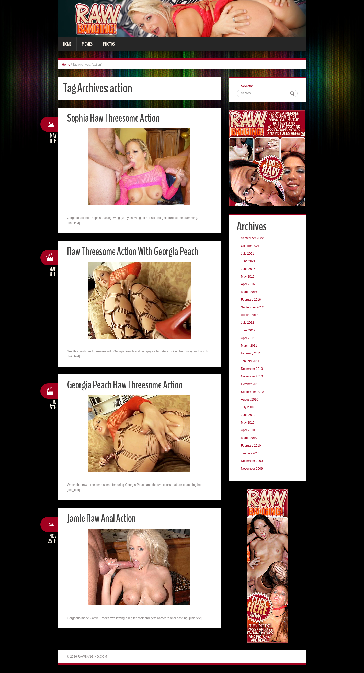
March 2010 (250, 438)
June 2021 (249, 262)
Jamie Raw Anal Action (102, 518)
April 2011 (248, 338)
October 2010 (251, 384)
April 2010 (248, 431)
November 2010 (252, 377)
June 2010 (249, 415)
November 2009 (252, 469)
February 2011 (251, 354)
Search (247, 86)
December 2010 (252, 369)
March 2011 (250, 346)
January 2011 (251, 361)
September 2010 (253, 392)
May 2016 (248, 277)
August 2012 (250, 315)
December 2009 (252, 461)
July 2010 (248, 407)
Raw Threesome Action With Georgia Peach (135, 251)
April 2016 (248, 285)
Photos (109, 44)
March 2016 (250, 292)
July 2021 (248, 254)
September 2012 (253, 308)
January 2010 (251, 454)
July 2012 (248, 323)
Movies (87, 44)
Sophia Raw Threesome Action (115, 118)
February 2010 (251, 446)
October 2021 (251, 246)
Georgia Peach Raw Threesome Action (127, 385)
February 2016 (251, 300)
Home (67, 44)
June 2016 (249, 269)
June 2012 (249, 331)
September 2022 (253, 238)
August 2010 (250, 400)
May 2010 (248, 423)
